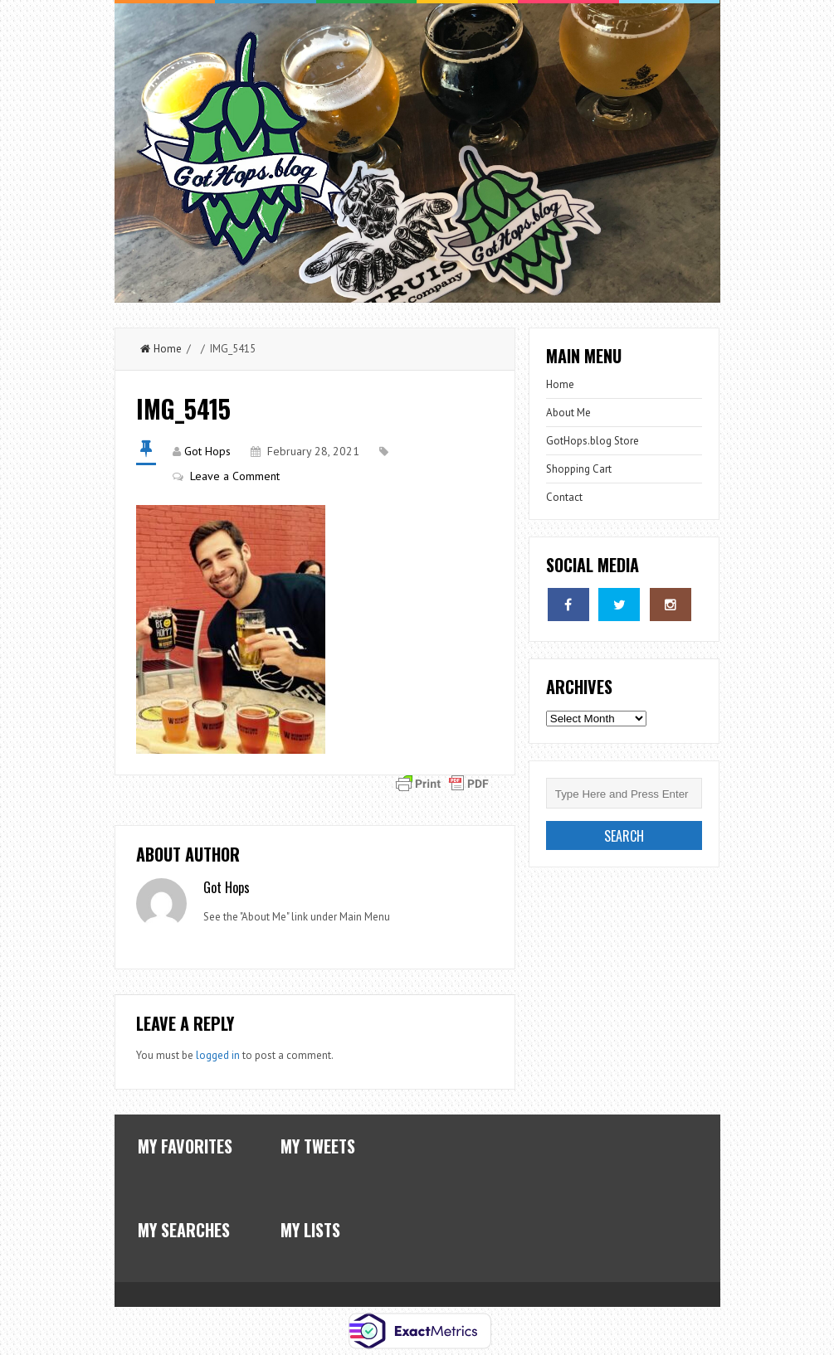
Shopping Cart (579, 469)
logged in (218, 1055)
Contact (564, 497)
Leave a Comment (235, 476)
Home (161, 349)
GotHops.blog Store (592, 441)
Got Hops (207, 451)
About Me (568, 413)
